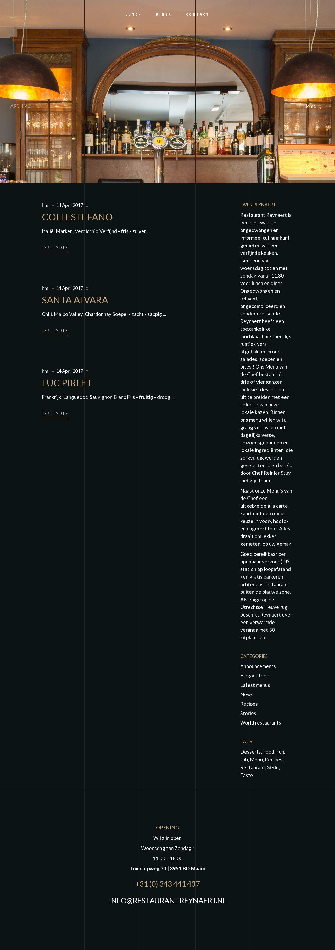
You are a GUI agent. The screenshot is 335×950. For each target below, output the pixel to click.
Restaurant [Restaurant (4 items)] (252, 767)
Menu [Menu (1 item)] (256, 759)
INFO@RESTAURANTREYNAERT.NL (167, 900)
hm (45, 205)
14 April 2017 (70, 205)
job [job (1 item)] (244, 759)
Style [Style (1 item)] (273, 767)
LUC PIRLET (67, 382)
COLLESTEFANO (77, 217)
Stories (248, 713)
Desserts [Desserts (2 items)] (250, 752)
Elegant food (254, 675)
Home (309, 106)
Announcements (258, 666)
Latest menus (255, 685)
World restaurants (260, 723)
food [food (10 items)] (268, 752)
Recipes (249, 704)
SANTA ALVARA (75, 300)
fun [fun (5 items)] (280, 752)
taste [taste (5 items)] (246, 775)
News (246, 694)
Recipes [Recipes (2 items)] (273, 759)
